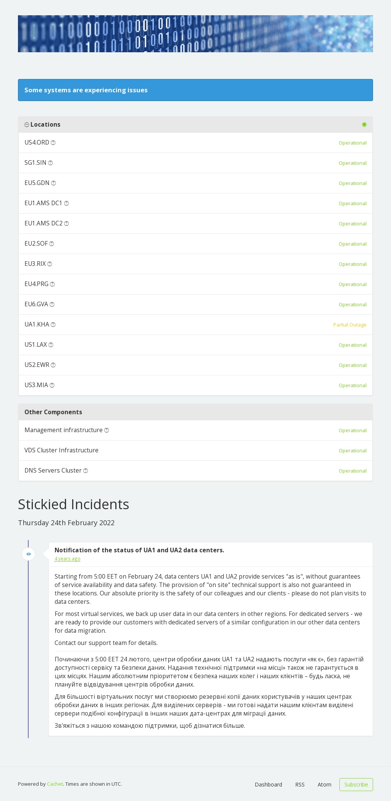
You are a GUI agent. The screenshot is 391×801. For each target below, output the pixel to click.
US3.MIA (36, 385)
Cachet (55, 783)
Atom (324, 784)
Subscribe (356, 784)
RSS (300, 784)
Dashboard (268, 784)
